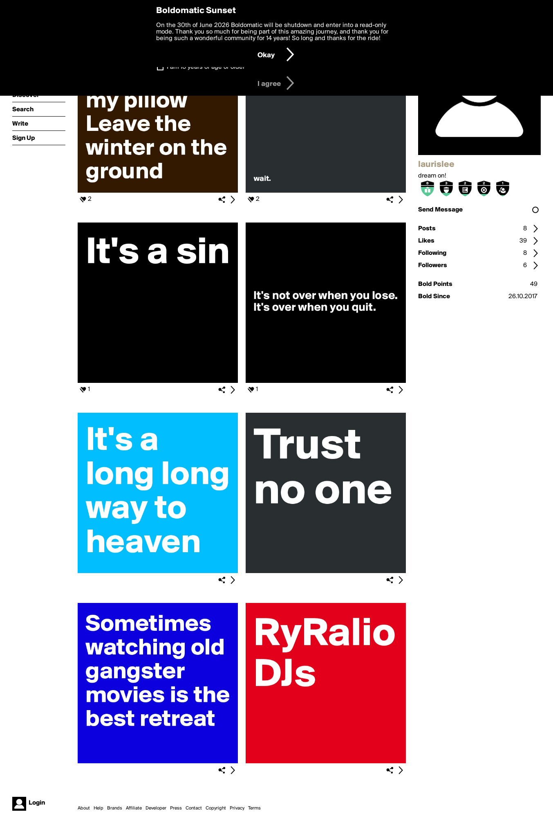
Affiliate (134, 808)
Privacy (237, 808)
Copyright (216, 808)
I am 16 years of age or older (206, 67)
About (84, 808)
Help (98, 808)
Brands (114, 808)
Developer (156, 808)
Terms (254, 808)
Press (176, 808)
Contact (194, 808)
